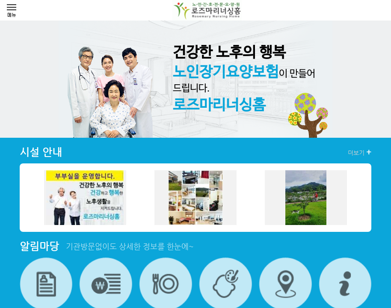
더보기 (359, 152)
